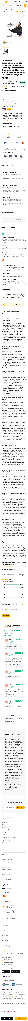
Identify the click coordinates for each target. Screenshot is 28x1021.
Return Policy (5, 862)
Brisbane (4, 928)
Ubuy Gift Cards (6, 869)
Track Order (5, 835)
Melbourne (5, 925)
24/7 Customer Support (12, 951)
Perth (3, 930)
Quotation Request (7, 827)
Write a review (6, 615)
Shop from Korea (7, 996)
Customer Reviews (7, 859)
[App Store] (6, 972)
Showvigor (5, 11)
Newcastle (5, 940)
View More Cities (7, 943)
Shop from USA (6, 992)
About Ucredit (5, 867)
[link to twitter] (18, 42)
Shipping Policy (6, 840)
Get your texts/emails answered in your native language (15, 954)
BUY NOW (21, 1018)
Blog (3, 872)
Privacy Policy (18, 1006)
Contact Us (5, 824)
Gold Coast (5, 935)
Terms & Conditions (8, 1006)
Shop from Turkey (7, 998)
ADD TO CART (7, 1018)
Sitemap (4, 832)
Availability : (5, 89)
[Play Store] (15, 972)
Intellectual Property (7, 830)
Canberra (4, 938)
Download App (6, 854)
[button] (16, 2)
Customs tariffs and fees (9, 837)
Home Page (5, 9)
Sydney (4, 923)
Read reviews (7, 635)
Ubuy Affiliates (6, 874)
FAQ (3, 864)
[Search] (25, 5)
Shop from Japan (7, 994)
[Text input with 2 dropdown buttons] (9, 5)
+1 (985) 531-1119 (8, 964)
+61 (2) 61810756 (8, 960)
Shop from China (18, 996)
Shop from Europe (18, 998)
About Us (4, 822)
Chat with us (19, 305)
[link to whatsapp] (10, 42)
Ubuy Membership (7, 845)
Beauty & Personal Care (14, 9)
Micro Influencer (6, 842)
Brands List (5, 857)
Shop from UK (16, 992)
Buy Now (10, 152)
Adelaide (4, 933)
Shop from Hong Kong (19, 994)
